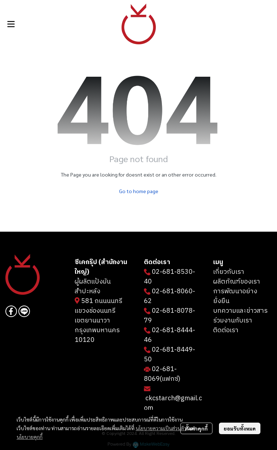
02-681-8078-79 (169, 316)
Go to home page (138, 191)
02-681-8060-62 (169, 296)
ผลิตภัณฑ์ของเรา (236, 281)
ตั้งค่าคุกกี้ (196, 428)
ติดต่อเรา (225, 330)
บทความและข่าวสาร (240, 311)
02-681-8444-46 (169, 335)
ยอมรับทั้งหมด (240, 428)
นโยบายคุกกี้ (30, 436)
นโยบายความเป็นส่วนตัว (161, 428)
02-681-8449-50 (169, 354)
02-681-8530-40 (169, 277)
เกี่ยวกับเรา (228, 272)
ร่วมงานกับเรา (232, 320)
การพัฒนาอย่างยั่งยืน (235, 296)
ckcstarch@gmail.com (173, 403)
